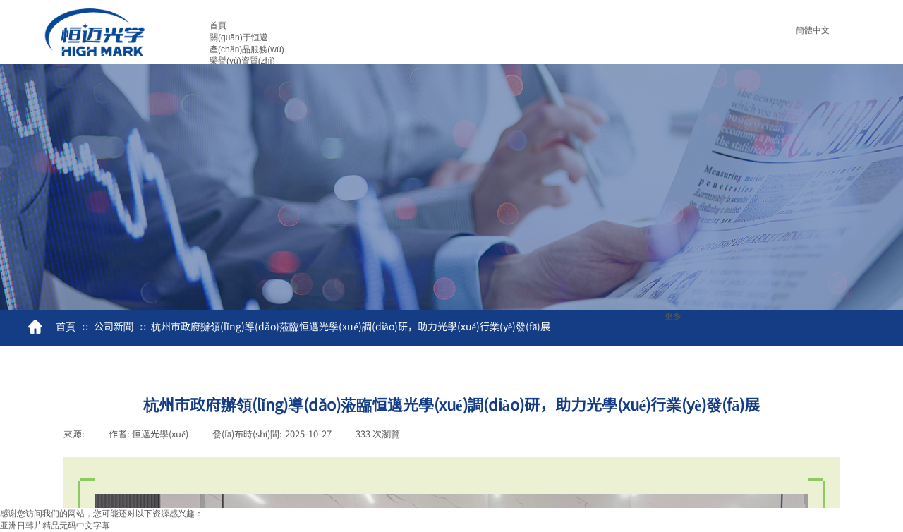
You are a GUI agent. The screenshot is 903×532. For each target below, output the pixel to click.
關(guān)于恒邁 (239, 37)
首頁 (218, 25)
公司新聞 (113, 326)
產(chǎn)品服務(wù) (247, 49)
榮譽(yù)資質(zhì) (242, 61)
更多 (673, 316)
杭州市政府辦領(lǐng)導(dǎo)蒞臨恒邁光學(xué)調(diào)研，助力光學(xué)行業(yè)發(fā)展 (350, 326)
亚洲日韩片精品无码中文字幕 (55, 526)
